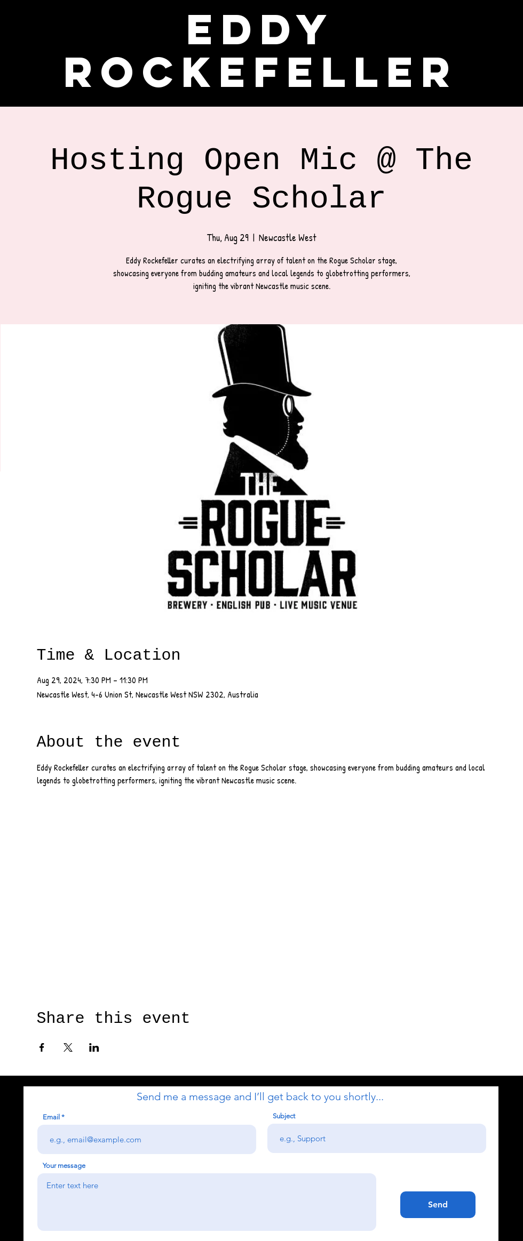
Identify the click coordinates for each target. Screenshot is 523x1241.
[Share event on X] (68, 1047)
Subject (284, 1115)
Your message (64, 1165)
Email (51, 1117)
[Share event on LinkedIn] (94, 1047)
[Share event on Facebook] (42, 1047)
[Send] (438, 1204)
